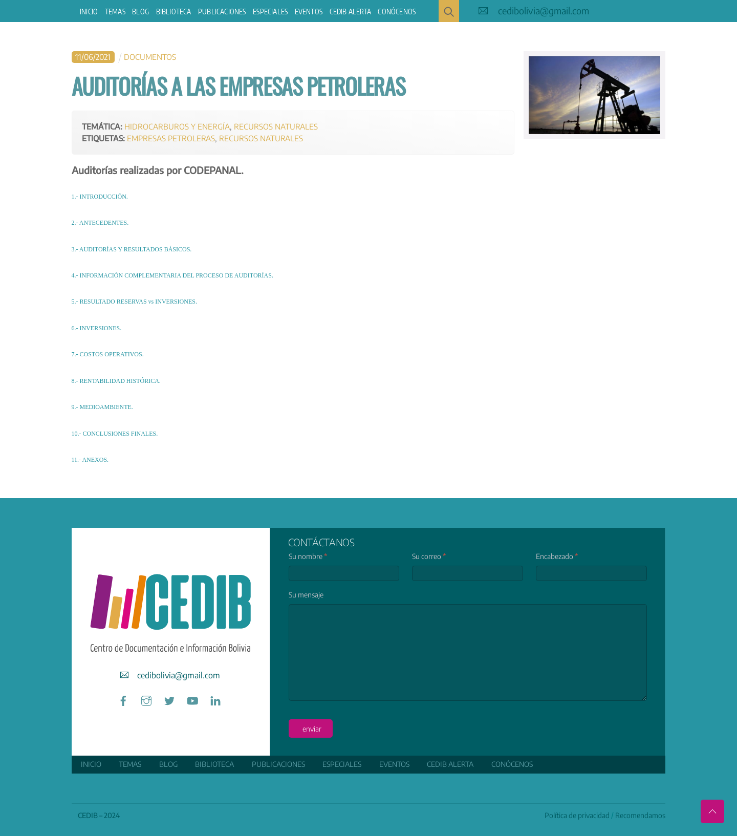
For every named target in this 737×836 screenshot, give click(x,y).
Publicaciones (222, 11)
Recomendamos (640, 815)
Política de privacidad (577, 815)
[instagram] (146, 699)
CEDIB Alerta (350, 11)
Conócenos (397, 11)
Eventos (308, 11)
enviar (311, 728)
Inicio (89, 11)
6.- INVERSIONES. (97, 328)
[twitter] (169, 699)
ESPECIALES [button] (270, 11)
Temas (115, 11)
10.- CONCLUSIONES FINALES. (115, 433)
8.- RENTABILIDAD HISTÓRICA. (116, 380)
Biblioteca (173, 11)
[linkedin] (215, 699)
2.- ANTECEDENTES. (100, 222)
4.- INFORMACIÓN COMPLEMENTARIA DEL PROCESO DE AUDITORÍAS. (172, 275)
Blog (140, 11)
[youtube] (192, 699)
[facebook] (123, 699)
